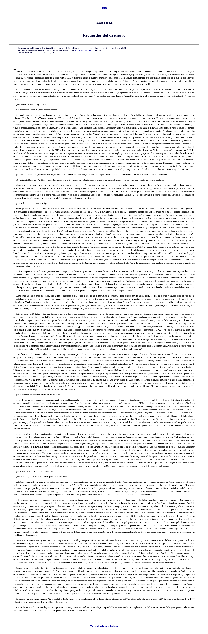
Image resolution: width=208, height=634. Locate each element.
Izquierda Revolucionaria (84, 50)
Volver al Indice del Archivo (104, 626)
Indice (104, 8)
